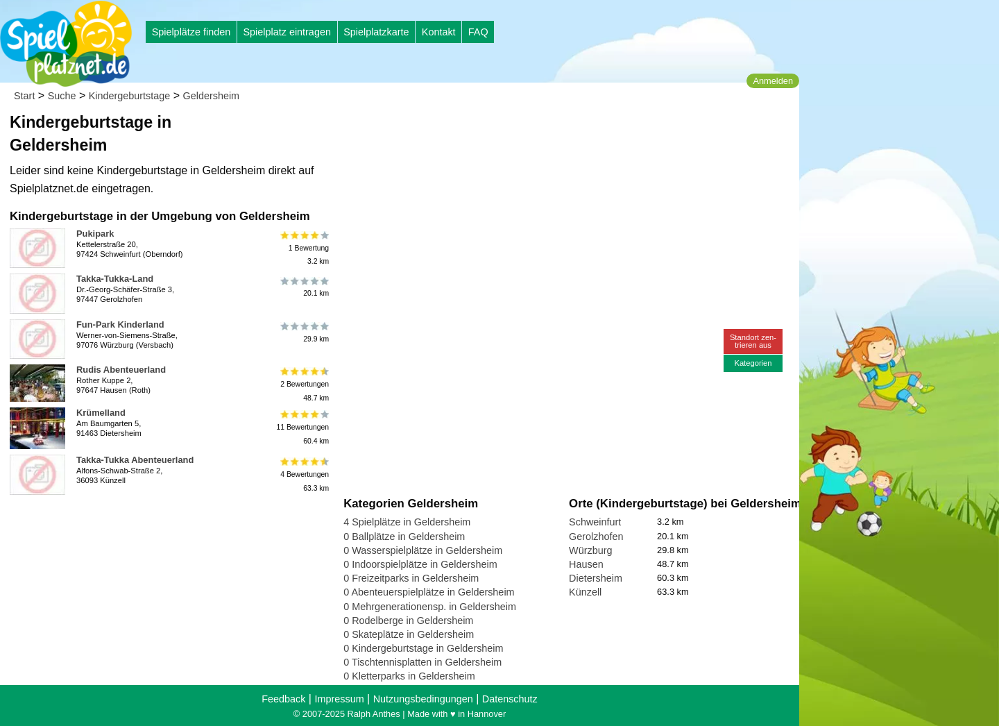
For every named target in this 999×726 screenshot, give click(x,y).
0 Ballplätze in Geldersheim (404, 536)
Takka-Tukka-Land (114, 278)
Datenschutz (510, 698)
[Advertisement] (501, 132)
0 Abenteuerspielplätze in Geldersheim (428, 592)
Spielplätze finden (191, 31)
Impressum (339, 698)
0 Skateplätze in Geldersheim (408, 634)
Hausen (586, 564)
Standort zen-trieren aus (753, 341)
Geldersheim (211, 95)
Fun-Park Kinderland (120, 324)
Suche (62, 95)
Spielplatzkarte (376, 31)
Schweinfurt (595, 521)
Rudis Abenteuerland (121, 369)
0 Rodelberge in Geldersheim (408, 620)
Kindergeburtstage (130, 95)
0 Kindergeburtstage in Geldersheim (423, 648)
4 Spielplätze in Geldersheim (406, 521)
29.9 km (303, 332)
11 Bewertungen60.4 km (302, 427)
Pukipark (95, 233)
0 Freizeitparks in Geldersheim (411, 578)
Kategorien (752, 363)
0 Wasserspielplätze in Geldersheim (422, 550)
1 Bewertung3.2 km (303, 248)
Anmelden (773, 81)
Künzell (585, 592)
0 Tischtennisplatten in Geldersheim (422, 662)
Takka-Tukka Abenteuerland (135, 460)
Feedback (283, 698)
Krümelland (101, 412)
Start (24, 95)
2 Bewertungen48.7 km (303, 384)
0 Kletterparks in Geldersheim (409, 676)
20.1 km (303, 286)
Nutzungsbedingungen (423, 698)
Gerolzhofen (596, 536)
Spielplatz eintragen (286, 31)
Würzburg (590, 550)
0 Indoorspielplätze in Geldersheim (420, 564)
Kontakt (439, 31)
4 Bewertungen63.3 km (303, 474)
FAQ (478, 31)
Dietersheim (595, 578)
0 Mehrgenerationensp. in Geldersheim (429, 606)
